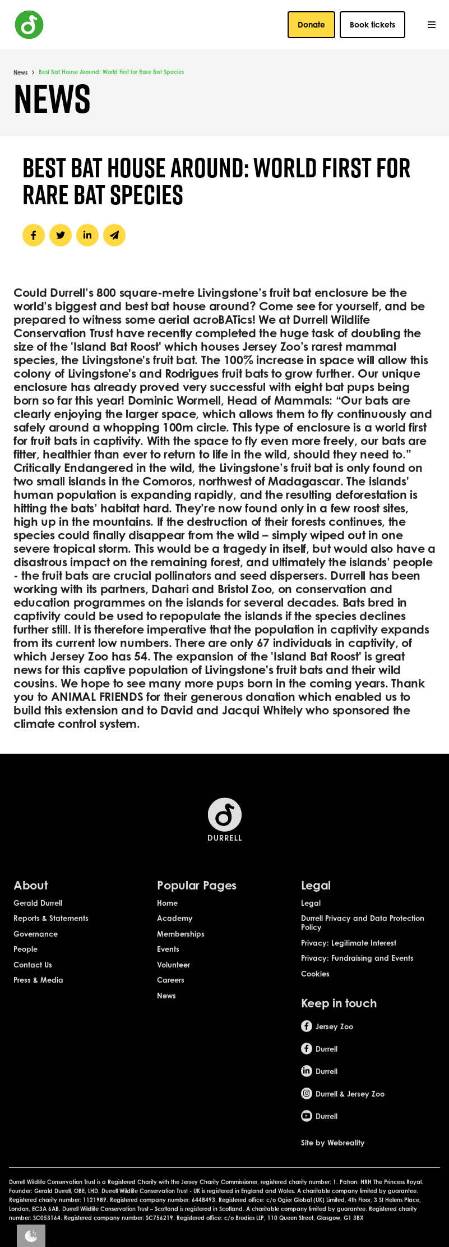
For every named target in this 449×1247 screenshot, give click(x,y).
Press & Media (38, 1000)
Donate (311, 24)
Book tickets (372, 24)
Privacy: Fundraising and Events (357, 978)
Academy (175, 938)
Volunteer (173, 985)
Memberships (181, 954)
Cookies (315, 994)
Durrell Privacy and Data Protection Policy (362, 943)
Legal (311, 923)
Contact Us (32, 985)
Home (167, 923)
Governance (35, 954)
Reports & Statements (51, 938)
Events (168, 969)
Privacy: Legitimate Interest (348, 963)
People (25, 969)
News (20, 72)
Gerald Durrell (37, 923)
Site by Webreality (333, 1163)
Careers (170, 1000)
